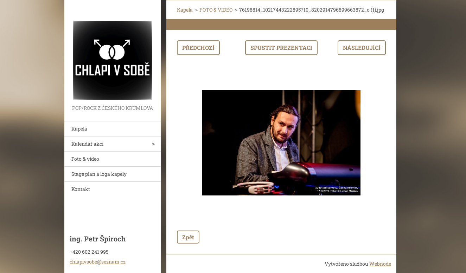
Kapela (79, 128)
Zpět (188, 237)
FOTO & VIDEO (215, 9)
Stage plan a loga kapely (99, 174)
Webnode (380, 263)
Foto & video (85, 158)
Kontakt (80, 189)
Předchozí (198, 47)
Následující (362, 47)
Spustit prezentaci (281, 47)
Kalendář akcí (87, 143)
